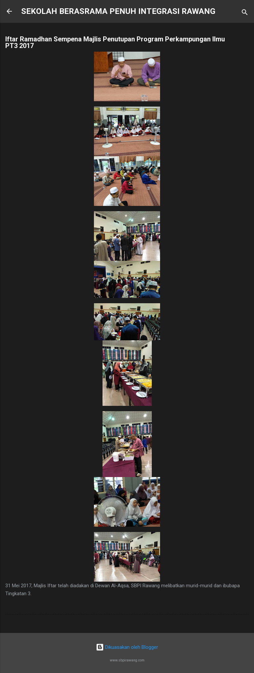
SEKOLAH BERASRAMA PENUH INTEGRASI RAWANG (118, 11)
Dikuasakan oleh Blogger (127, 647)
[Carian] (245, 13)
